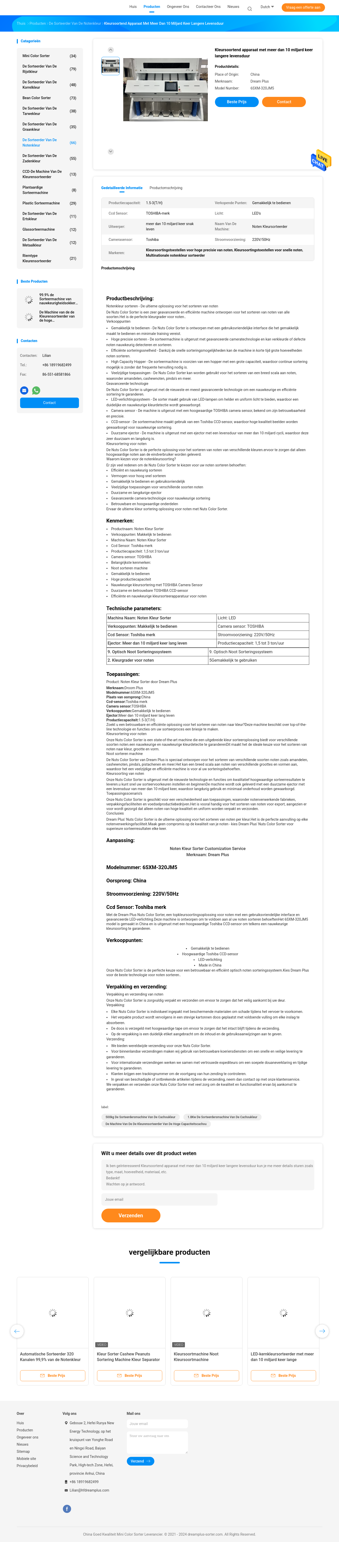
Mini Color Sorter (49, 56)
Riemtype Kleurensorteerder (49, 258)
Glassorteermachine (49, 229)
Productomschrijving (166, 188)
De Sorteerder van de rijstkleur (49, 69)
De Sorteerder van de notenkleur (49, 142)
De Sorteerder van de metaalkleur (49, 242)
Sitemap (23, 1451)
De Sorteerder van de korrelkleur (49, 84)
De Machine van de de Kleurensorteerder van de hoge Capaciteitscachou (57, 316)
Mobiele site (26, 1459)
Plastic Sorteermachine (49, 203)
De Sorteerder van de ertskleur (49, 216)
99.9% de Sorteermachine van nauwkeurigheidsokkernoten (58, 299)
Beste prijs (237, 101)
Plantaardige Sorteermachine (49, 190)
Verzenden (131, 1215)
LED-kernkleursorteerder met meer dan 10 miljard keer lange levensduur (282, 1360)
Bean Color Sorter (49, 98)
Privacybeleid (27, 1466)
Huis (20, 1423)
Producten (25, 1430)
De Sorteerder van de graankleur (49, 127)
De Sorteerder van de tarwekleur (49, 111)
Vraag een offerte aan (303, 7)
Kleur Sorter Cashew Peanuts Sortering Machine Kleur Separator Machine (128, 1360)
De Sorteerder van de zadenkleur (49, 158)
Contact (49, 403)
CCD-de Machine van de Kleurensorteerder (49, 174)
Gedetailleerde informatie (122, 188)
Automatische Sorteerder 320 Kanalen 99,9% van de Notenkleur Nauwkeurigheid (50, 1360)
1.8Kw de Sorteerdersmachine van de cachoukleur (222, 1117)
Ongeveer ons (27, 1437)
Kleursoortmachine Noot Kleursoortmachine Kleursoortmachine (196, 1360)
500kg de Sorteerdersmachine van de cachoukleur (140, 1117)
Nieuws (23, 1444)
